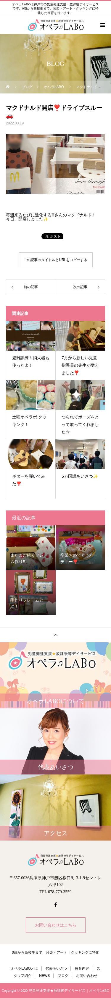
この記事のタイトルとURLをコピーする (55, 260)
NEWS (44, 976)
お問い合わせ (86, 976)
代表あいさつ (56, 968)
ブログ (63, 976)
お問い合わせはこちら (55, 925)
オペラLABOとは (24, 968)
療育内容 (82, 968)
